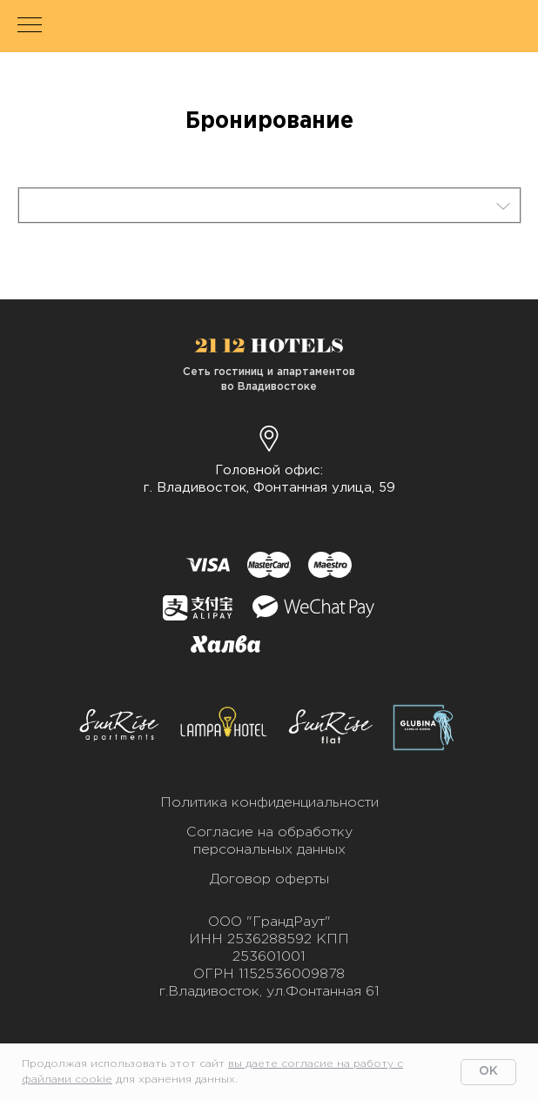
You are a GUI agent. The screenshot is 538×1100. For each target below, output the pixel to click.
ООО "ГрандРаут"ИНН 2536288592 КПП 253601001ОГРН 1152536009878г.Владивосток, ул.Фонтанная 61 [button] (269, 957)
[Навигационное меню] (29, 26)
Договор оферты (269, 879)
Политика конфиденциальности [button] (269, 802)
